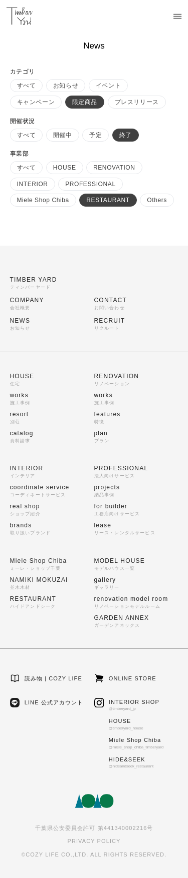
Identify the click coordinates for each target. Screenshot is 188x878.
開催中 (62, 135)
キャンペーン (36, 102)
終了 (125, 135)
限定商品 (84, 102)
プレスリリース (137, 102)
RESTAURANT (107, 200)
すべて (26, 85)
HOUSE (64, 167)
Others (157, 200)
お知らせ (65, 85)
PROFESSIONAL (90, 184)
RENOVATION (114, 167)
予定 (95, 135)
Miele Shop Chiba (43, 200)
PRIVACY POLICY (93, 841)
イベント (108, 85)
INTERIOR (32, 184)
